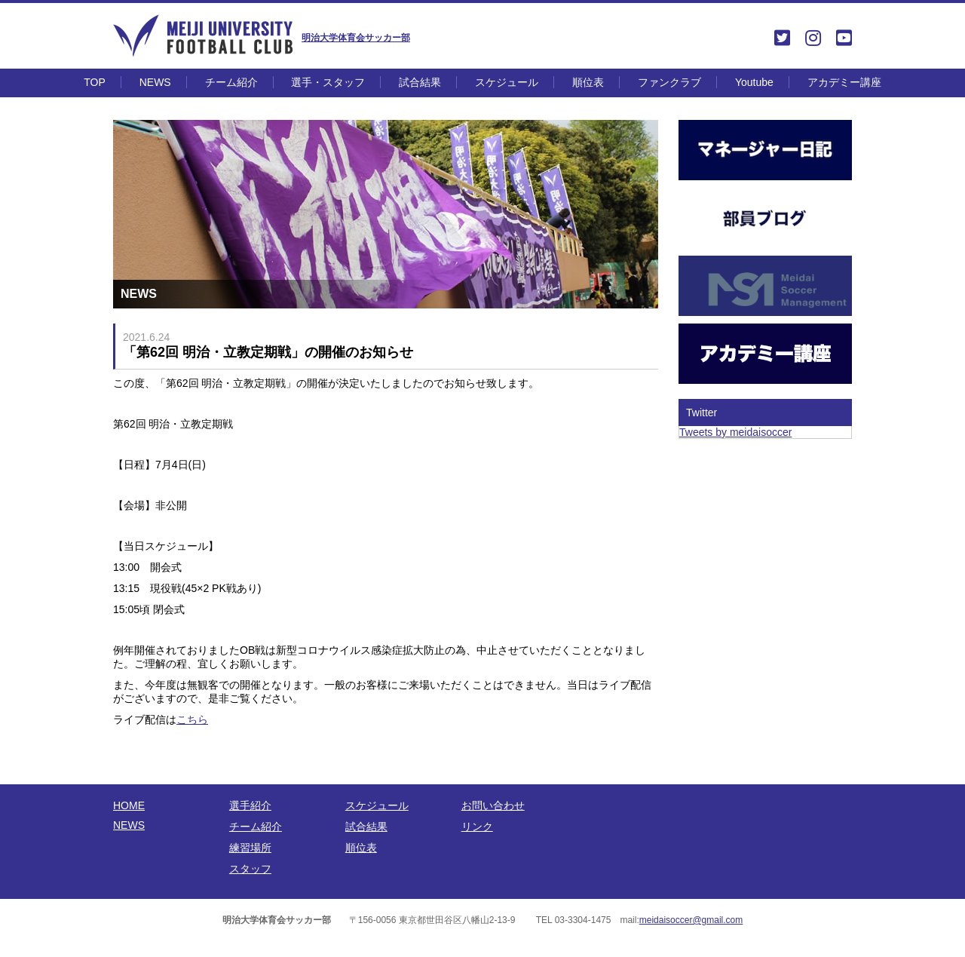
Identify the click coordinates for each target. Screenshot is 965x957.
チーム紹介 (231, 82)
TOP (95, 82)
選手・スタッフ (328, 82)
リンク (477, 827)
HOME (129, 805)
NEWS (155, 82)
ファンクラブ (669, 82)
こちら (192, 719)
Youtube (754, 82)
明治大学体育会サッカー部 (356, 37)
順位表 (588, 82)
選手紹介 (250, 805)
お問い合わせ (493, 805)
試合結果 (420, 82)
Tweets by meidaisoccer (735, 432)
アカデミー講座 (844, 82)
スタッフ (250, 869)
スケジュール (506, 82)
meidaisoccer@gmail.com (691, 920)
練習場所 (250, 848)
